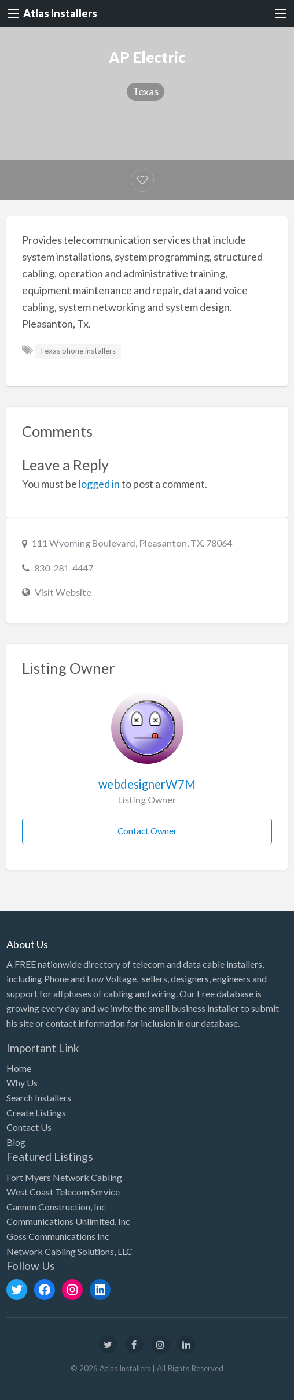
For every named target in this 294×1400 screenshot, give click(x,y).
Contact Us (29, 1127)
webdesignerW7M (147, 784)
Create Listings (36, 1112)
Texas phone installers (77, 350)
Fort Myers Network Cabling (64, 1177)
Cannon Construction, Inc (56, 1206)
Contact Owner (147, 831)
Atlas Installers (60, 13)
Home (18, 1068)
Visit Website (63, 591)
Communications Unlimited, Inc (68, 1221)
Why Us (22, 1082)
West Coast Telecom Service (63, 1191)
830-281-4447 (63, 567)
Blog (15, 1142)
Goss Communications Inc (57, 1236)
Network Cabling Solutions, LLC (69, 1251)
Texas (146, 91)
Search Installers (38, 1097)
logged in (99, 483)
